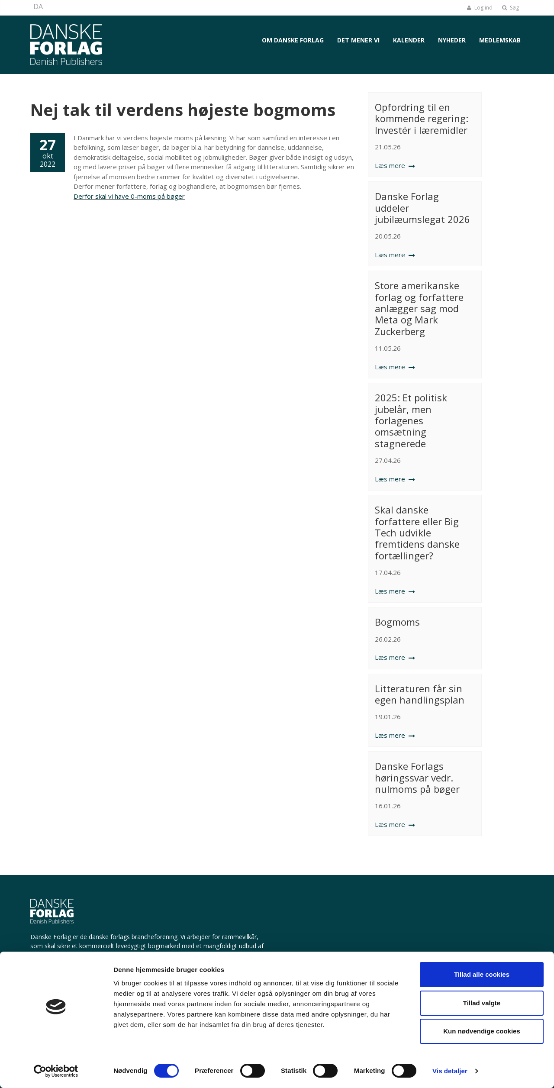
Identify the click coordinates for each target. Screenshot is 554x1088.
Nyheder (452, 40)
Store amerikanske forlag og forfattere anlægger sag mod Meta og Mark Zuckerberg (419, 308)
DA (38, 6)
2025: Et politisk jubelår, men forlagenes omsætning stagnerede (411, 420)
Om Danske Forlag (293, 40)
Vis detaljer (449, 1071)
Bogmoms (397, 621)
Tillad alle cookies (481, 974)
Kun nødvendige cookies (481, 1031)
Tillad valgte (481, 1003)
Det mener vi (358, 40)
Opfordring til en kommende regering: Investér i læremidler (421, 118)
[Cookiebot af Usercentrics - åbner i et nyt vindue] (56, 1071)
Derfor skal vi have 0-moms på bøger (129, 196)
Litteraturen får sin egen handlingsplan (419, 694)
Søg (510, 7)
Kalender (409, 40)
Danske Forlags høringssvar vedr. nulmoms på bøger (417, 777)
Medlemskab (500, 40)
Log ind (480, 7)
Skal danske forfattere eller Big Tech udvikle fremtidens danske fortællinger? (417, 532)
